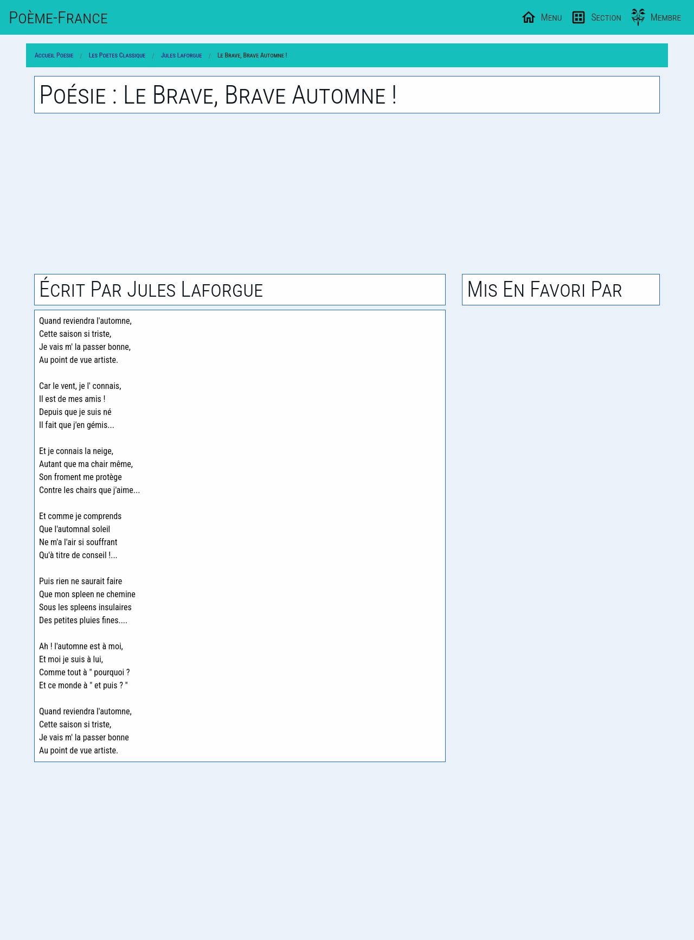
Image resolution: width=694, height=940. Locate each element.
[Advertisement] (347, 194)
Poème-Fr (58, 17)
